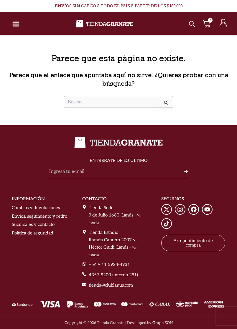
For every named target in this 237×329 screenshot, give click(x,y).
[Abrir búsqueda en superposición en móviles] (191, 24)
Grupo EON (162, 322)
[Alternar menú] (16, 24)
